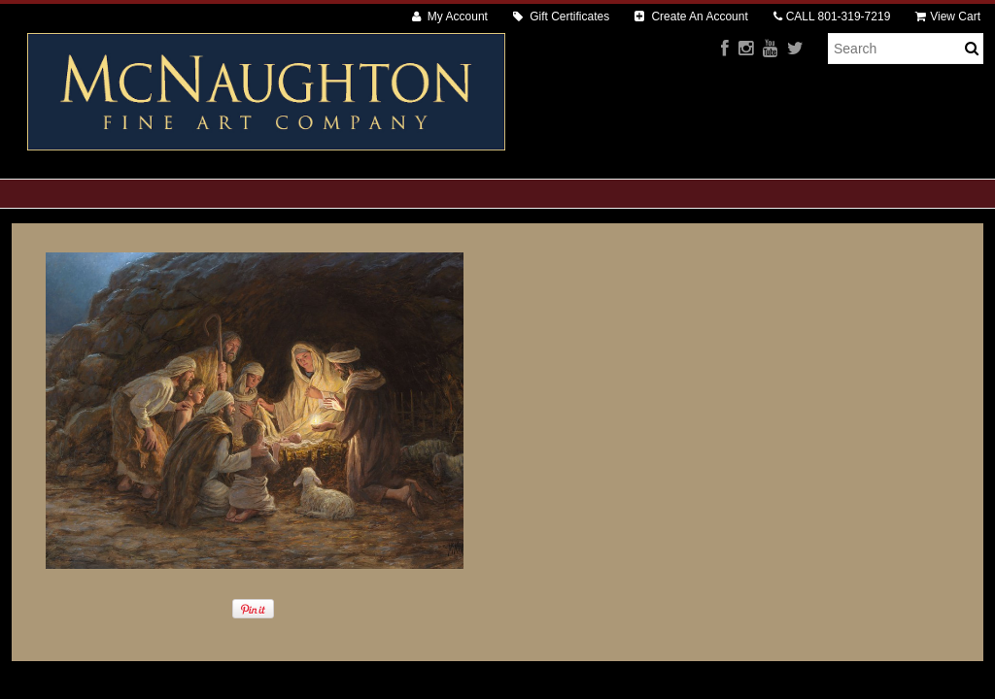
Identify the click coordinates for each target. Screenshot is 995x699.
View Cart (947, 16)
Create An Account (691, 16)
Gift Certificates (561, 16)
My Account (450, 16)
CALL (832, 16)
